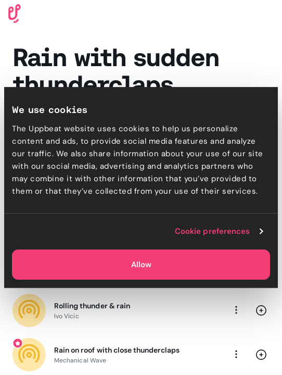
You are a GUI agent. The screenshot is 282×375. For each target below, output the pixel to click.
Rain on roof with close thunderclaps (117, 350)
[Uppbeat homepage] (14, 12)
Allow (141, 264)
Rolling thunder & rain (92, 305)
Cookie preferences (212, 231)
